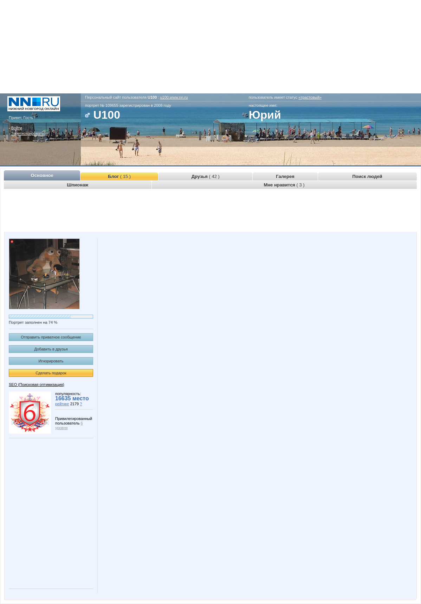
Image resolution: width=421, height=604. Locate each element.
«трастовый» (310, 97)
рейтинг (62, 404)
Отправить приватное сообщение (51, 337)
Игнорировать (51, 361)
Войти (16, 128)
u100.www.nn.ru (174, 97)
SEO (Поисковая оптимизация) (36, 384)
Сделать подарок (50, 373)
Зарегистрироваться (29, 133)
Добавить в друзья (50, 349)
